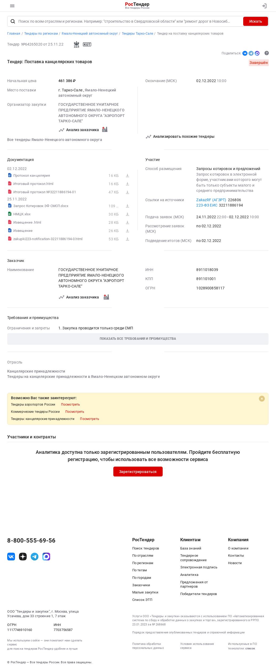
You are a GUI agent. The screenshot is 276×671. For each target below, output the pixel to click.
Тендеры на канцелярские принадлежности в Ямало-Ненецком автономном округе (83, 377)
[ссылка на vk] (11, 557)
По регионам (143, 564)
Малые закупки (145, 593)
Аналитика (189, 575)
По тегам (139, 571)
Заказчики (141, 586)
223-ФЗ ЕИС (207, 206)
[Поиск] (12, 22)
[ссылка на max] (46, 557)
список (250, 649)
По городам (141, 578)
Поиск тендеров (145, 549)
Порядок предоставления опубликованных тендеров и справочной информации (188, 633)
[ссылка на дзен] (23, 557)
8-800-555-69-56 (31, 541)
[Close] (262, 399)
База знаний (191, 549)
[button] (138, 340)
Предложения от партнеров (194, 585)
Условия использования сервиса (197, 646)
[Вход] (263, 6)
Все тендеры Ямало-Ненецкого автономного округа (54, 140)
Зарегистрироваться (138, 472)
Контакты (236, 556)
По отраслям (143, 556)
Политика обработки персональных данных (148, 646)
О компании (238, 549)
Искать (255, 22)
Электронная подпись (199, 568)
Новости (235, 564)
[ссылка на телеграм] (34, 557)
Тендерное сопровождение (193, 558)
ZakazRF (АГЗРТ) (211, 201)
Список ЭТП (142, 601)
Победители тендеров (198, 595)
